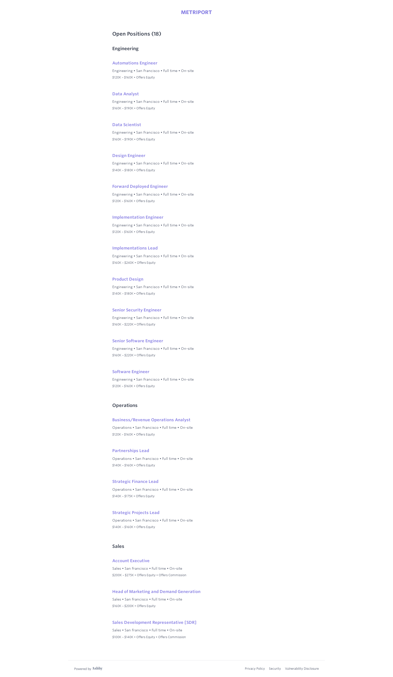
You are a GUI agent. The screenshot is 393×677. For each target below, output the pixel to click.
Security (275, 668)
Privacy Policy (255, 668)
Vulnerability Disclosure (302, 668)
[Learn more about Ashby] (88, 668)
